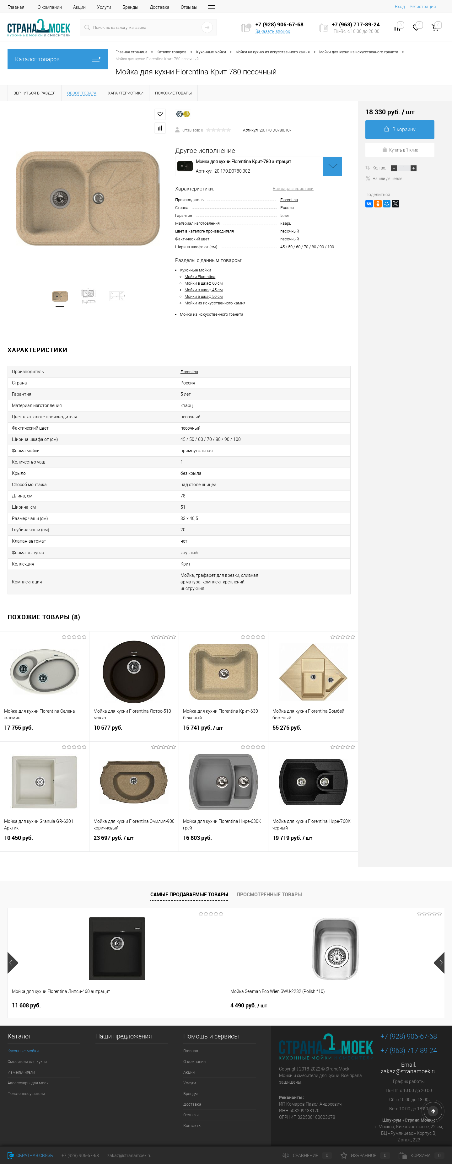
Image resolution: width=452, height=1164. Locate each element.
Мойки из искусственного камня (215, 303)
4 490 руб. (139, 986)
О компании (50, 7)
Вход (400, 6)
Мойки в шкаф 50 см (204, 296)
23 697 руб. (134, 824)
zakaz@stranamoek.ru (409, 1052)
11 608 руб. (26, 986)
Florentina (289, 199)
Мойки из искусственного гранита (211, 314)
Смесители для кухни (27, 1042)
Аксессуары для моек (28, 1064)
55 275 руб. (313, 713)
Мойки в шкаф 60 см (204, 283)
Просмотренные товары (269, 875)
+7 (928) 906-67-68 (408, 1017)
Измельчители (21, 1053)
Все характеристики (293, 188)
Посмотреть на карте (408, 1131)
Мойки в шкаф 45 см (204, 289)
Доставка (160, 7)
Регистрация (423, 6)
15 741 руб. (223, 713)
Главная (16, 7)
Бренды (130, 7)
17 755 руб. (44, 713)
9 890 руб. (243, 986)
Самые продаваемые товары (189, 875)
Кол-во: (380, 167)
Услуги (104, 7)
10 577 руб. (134, 713)
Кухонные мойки (195, 270)
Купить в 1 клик (400, 150)
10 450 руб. (44, 824)
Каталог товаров (57, 59)
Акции (79, 7)
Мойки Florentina (200, 276)
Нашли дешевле (383, 178)
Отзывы (189, 7)
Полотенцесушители (26, 1074)
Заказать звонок (273, 31)
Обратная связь (30, 1155)
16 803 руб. (223, 824)
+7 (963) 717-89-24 (408, 1031)
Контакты (192, 1106)
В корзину (400, 129)
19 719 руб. (313, 824)
